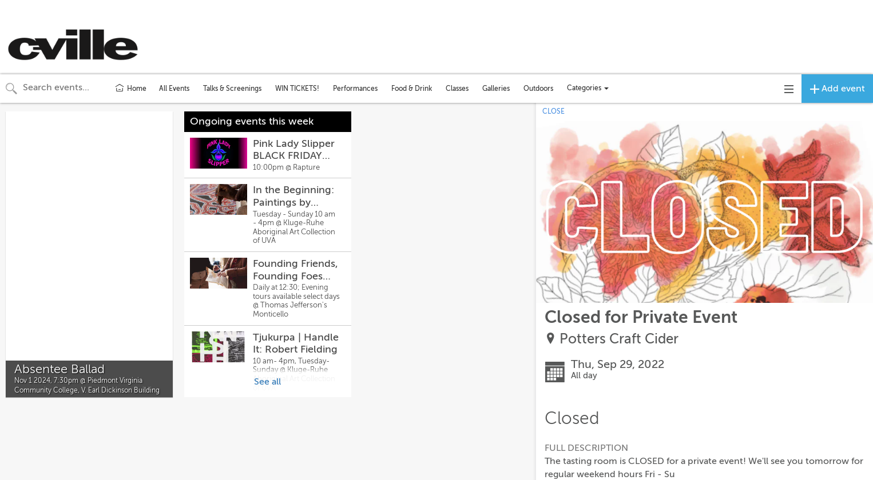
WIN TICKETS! (297, 89)
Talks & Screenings (232, 89)
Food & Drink (411, 89)
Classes (457, 89)
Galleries (496, 89)
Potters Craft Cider (618, 339)
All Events (174, 89)
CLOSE (553, 111)
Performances (355, 89)
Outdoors (538, 89)
